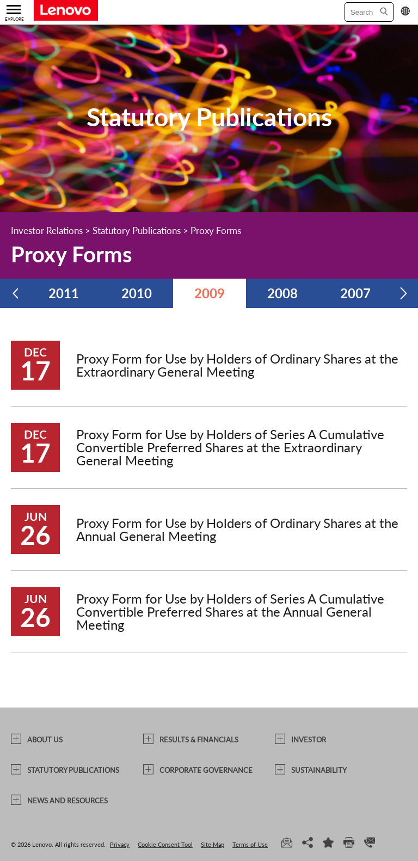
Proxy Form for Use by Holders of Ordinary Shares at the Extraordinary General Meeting (237, 364)
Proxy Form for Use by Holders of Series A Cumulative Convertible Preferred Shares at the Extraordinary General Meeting (230, 447)
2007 (355, 293)
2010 (136, 293)
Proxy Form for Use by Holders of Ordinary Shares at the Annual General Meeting (237, 529)
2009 (209, 293)
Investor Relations (47, 230)
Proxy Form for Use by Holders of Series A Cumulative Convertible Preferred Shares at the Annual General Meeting (230, 611)
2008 (282, 293)
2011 (63, 293)
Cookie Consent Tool (165, 844)
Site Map (212, 844)
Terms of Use (250, 844)
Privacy (120, 844)
